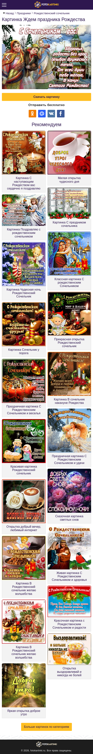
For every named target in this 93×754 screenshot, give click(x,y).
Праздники (24, 13)
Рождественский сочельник (52, 13)
